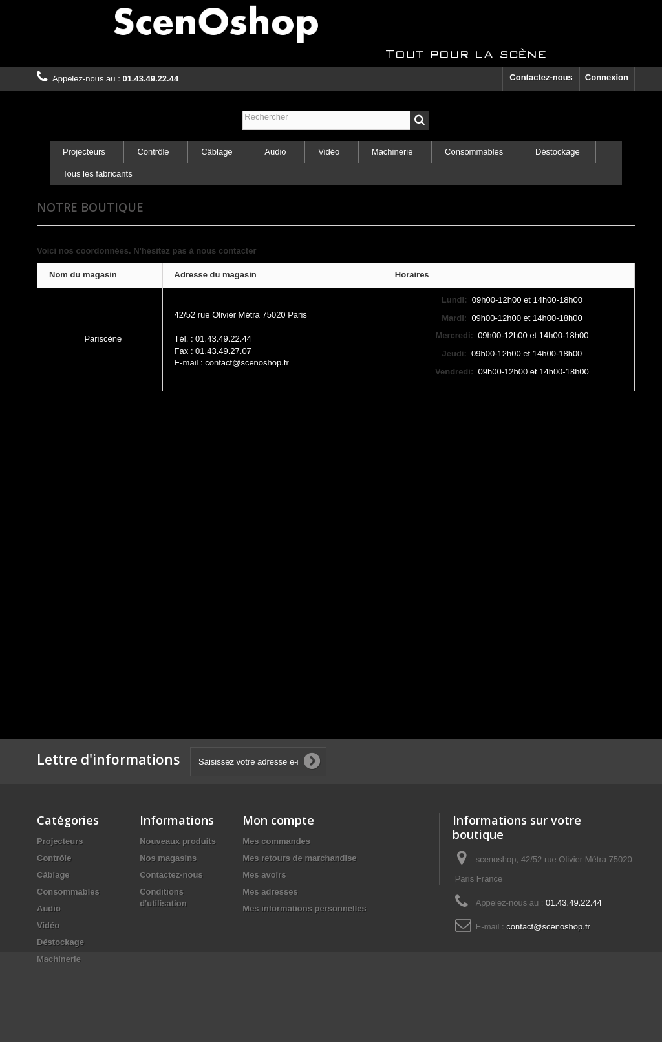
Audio (275, 152)
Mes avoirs (264, 875)
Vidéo (328, 152)
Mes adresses (269, 891)
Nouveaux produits (178, 841)
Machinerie (392, 152)
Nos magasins (168, 858)
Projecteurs (84, 152)
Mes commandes (276, 841)
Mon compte (278, 820)
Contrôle (153, 152)
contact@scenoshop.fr (548, 926)
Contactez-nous (541, 77)
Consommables (474, 152)
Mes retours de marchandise (299, 858)
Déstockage (557, 152)
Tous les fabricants (98, 174)
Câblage (216, 152)
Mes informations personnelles (304, 908)
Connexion (606, 77)
